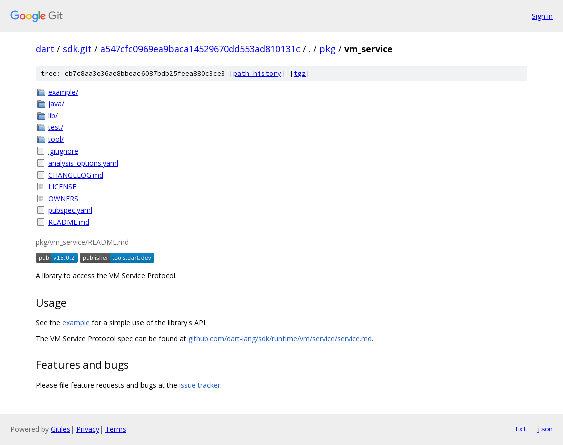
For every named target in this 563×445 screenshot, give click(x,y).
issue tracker (199, 385)
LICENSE (62, 186)
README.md (68, 222)
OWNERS (63, 198)
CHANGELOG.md (75, 175)
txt (521, 428)
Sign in (542, 16)
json (545, 428)
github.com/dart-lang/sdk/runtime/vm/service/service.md (280, 338)
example (76, 322)
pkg (327, 49)
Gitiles (60, 429)
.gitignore (63, 151)
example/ (63, 92)
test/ (55, 127)
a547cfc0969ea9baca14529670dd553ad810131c (200, 49)
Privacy (87, 429)
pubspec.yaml (70, 210)
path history (257, 73)
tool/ (56, 139)
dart (45, 49)
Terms (115, 429)
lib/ (53, 115)
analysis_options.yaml (83, 163)
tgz (300, 73)
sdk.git (77, 49)
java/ (56, 103)
